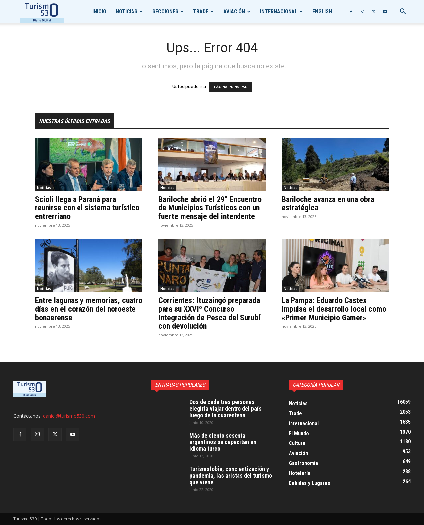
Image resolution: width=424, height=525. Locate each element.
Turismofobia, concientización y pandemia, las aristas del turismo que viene (230, 475)
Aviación (234, 11)
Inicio (99, 11)
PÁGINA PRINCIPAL (230, 87)
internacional (278, 11)
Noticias (126, 11)
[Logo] (42, 12)
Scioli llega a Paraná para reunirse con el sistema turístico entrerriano (87, 208)
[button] (403, 12)
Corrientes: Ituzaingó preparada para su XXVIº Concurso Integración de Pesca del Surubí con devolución (209, 313)
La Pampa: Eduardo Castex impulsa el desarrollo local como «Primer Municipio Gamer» (334, 309)
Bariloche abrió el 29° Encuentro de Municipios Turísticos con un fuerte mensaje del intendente (210, 208)
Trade (200, 11)
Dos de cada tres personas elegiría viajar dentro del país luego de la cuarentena (225, 408)
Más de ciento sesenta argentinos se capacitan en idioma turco (222, 442)
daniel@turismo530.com (69, 416)
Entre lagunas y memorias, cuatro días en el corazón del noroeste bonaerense (88, 309)
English (322, 11)
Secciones (165, 11)
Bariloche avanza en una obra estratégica (328, 203)
